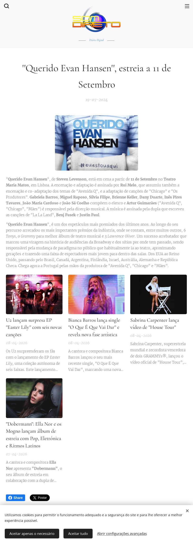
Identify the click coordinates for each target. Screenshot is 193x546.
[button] (6, 6)
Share (15, 498)
